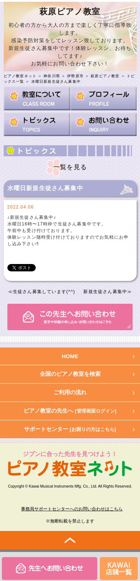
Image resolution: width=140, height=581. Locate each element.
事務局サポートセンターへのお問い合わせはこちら (72, 509)
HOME (70, 356)
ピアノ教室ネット (20, 76)
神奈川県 (51, 76)
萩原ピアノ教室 (105, 76)
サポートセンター (70, 429)
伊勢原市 (75, 76)
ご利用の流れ (70, 392)
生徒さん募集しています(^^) (44, 291)
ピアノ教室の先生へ (70, 410)
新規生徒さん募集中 (105, 291)
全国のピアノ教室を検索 (70, 374)
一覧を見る (70, 167)
